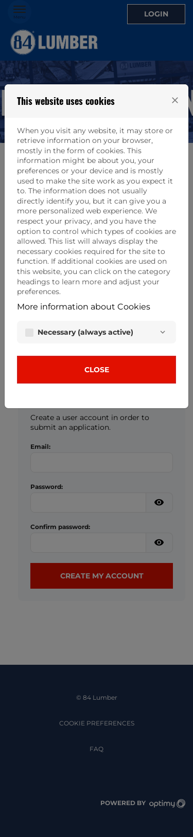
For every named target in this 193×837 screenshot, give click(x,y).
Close (96, 369)
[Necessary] (162, 332)
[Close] (175, 100)
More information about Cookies (83, 307)
